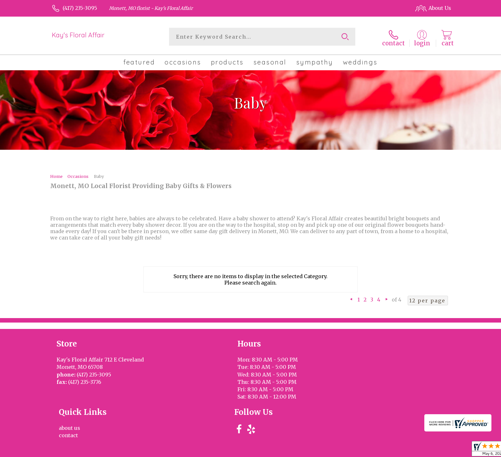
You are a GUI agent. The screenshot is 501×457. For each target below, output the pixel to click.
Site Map (433, 450)
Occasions (78, 175)
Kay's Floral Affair (78, 35)
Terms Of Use (305, 450)
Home (56, 175)
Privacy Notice (344, 450)
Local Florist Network (392, 450)
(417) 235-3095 (80, 8)
